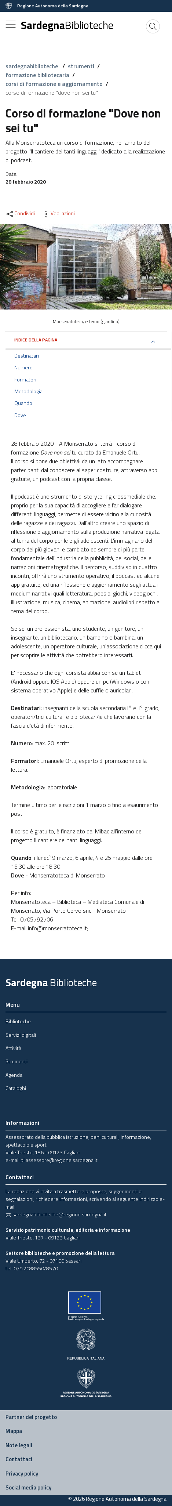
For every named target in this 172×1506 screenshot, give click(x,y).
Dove (20, 415)
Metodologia (28, 391)
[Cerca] (153, 26)
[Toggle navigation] (11, 24)
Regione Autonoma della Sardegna (52, 6)
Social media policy (28, 1487)
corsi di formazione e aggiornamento (54, 83)
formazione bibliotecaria (37, 74)
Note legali (19, 1445)
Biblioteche (18, 1021)
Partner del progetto (31, 1417)
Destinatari (26, 356)
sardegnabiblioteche (32, 66)
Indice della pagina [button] (35, 339)
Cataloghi (16, 1088)
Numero (23, 367)
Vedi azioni (58, 213)
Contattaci (19, 1459)
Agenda (14, 1075)
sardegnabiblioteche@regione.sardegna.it (56, 1214)
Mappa (14, 1431)
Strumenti (17, 1061)
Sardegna (67, 25)
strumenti (81, 66)
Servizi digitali (21, 1035)
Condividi (20, 213)
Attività (13, 1048)
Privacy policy (22, 1473)
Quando (23, 403)
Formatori (25, 380)
